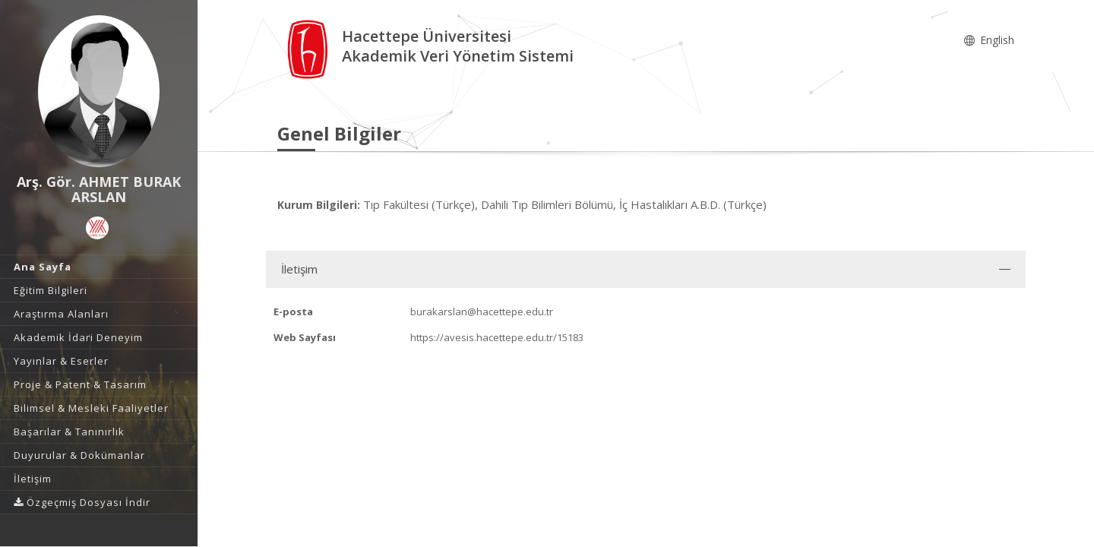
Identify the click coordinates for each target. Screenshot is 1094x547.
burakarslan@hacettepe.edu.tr (481, 311)
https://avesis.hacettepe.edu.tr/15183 (496, 337)
